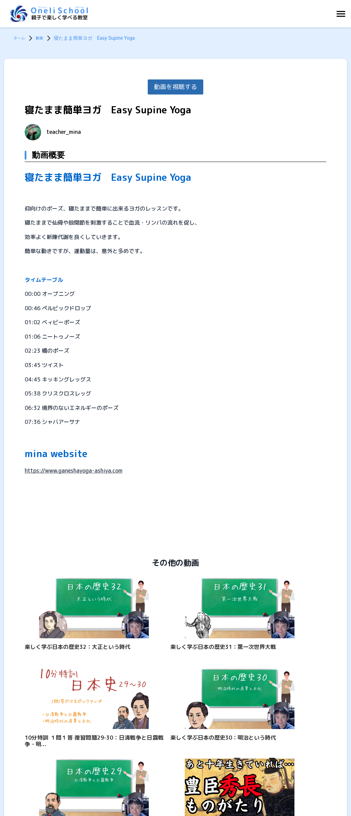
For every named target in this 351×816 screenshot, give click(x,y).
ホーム (21, 38)
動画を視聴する (175, 87)
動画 (43, 38)
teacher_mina (64, 132)
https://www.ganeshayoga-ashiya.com (73, 470)
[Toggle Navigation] (343, 14)
